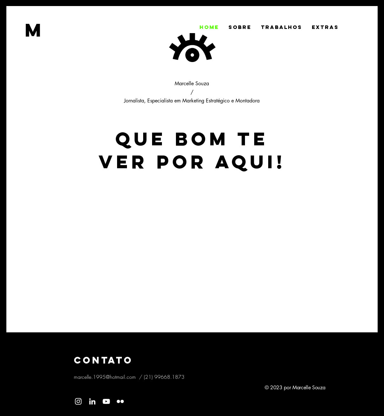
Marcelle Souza (192, 83)
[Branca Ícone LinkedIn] (92, 401)
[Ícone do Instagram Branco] (78, 401)
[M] (35, 29)
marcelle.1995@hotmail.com (105, 376)
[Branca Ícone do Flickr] (120, 401)
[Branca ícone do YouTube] (106, 401)
